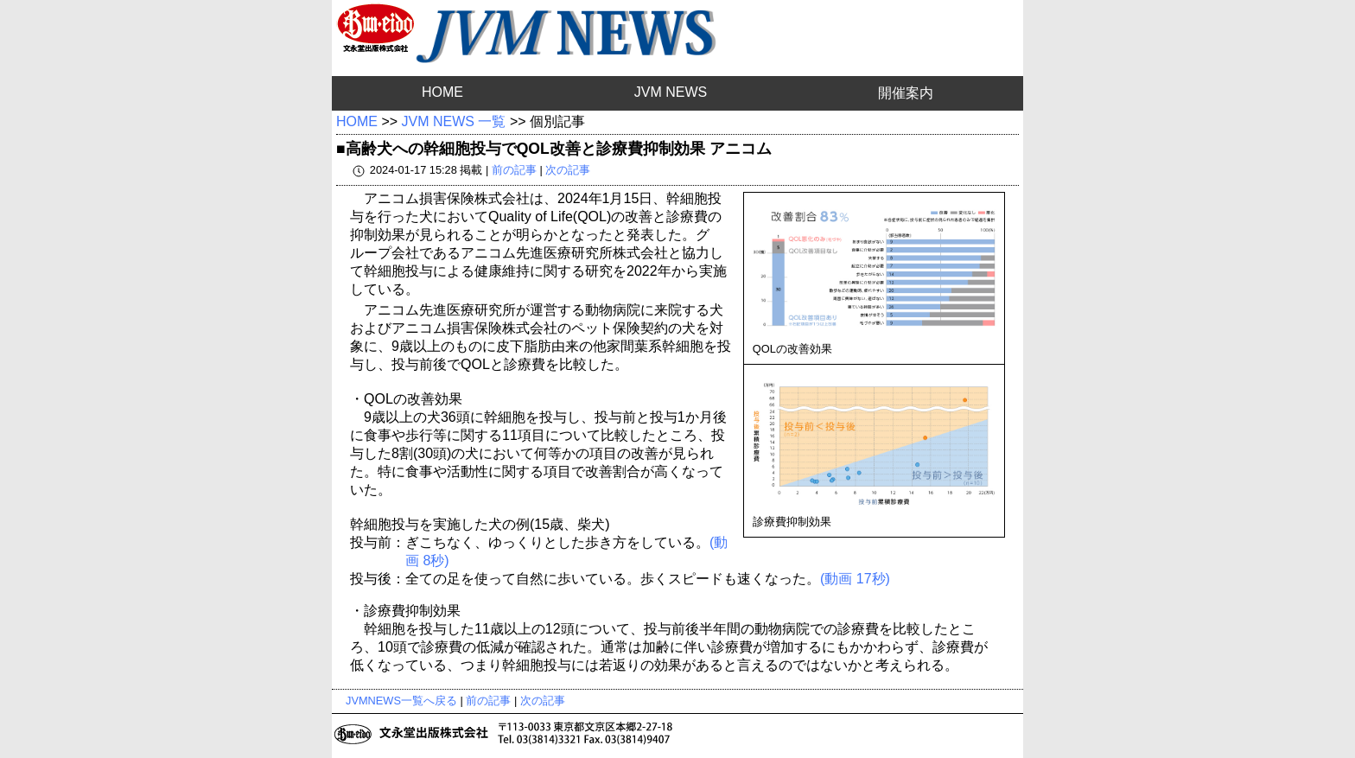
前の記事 (514, 169)
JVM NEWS (670, 92)
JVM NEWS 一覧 (454, 121)
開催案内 (905, 93)
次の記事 (567, 169)
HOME (442, 92)
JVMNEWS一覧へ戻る (401, 700)
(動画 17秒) (855, 578)
